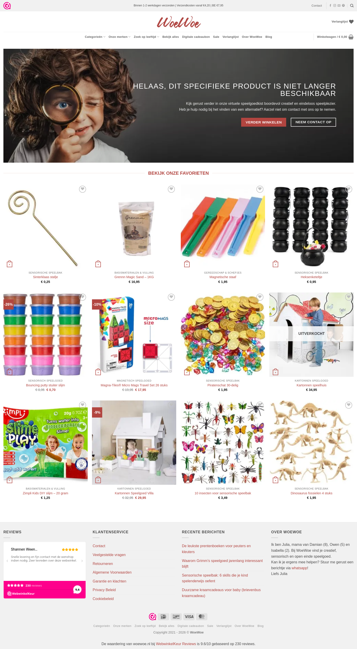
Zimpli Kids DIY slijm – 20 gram (45, 493)
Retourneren (103, 564)
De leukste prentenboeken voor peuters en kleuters (216, 549)
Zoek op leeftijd (146, 37)
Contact (316, 5)
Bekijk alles (170, 36)
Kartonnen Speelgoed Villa (134, 493)
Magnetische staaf (222, 277)
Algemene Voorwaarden (112, 572)
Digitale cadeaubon (196, 36)
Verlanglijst (230, 36)
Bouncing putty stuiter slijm (45, 385)
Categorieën (95, 37)
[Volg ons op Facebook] (330, 5)
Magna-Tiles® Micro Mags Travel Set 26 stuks (134, 385)
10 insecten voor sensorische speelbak (223, 493)
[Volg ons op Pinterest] (343, 5)
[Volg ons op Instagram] (334, 5)
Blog (268, 36)
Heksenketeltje (311, 277)
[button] (335, 37)
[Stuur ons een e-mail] (339, 5)
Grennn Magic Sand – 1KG (134, 277)
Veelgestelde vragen (109, 555)
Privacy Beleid (104, 590)
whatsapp (299, 568)
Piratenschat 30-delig (222, 385)
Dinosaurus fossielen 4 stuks (311, 493)
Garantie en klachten (109, 581)
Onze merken (120, 37)
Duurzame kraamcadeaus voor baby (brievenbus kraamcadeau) (221, 593)
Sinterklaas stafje (45, 277)
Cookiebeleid (103, 599)
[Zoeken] (352, 6)
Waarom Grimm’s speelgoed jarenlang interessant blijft (222, 564)
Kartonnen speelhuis (311, 385)
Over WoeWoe (252, 36)
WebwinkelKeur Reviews (176, 644)
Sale (216, 36)
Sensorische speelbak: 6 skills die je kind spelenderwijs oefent (215, 578)
